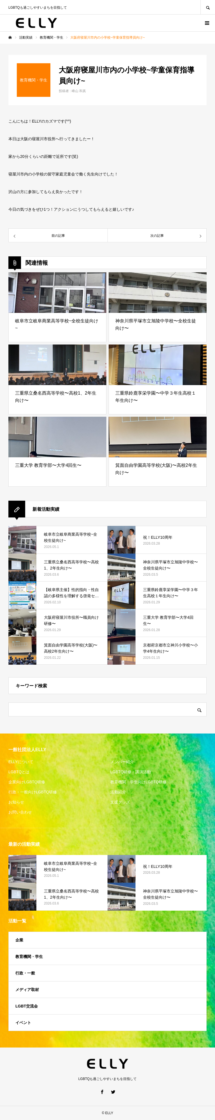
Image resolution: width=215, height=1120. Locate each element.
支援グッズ (120, 802)
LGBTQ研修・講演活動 (130, 772)
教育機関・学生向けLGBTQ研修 (138, 782)
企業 (19, 940)
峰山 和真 (79, 91)
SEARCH (207, 7)
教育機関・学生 (29, 956)
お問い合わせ (20, 812)
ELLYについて (20, 762)
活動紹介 (118, 792)
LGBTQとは (18, 772)
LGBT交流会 (26, 1006)
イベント (23, 1022)
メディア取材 (27, 989)
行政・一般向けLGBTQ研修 (32, 792)
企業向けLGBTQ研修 (26, 782)
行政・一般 (25, 973)
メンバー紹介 (122, 762)
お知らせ (16, 802)
